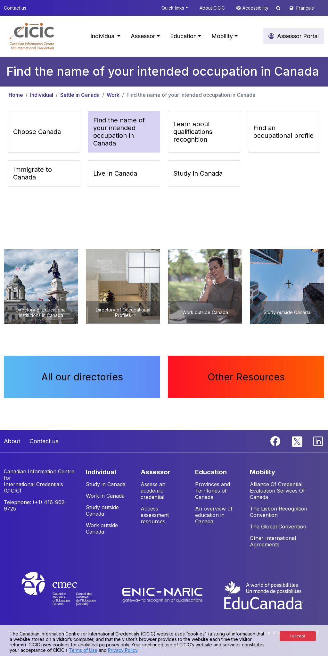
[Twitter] (297, 440)
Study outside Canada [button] (102, 510)
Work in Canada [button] (105, 496)
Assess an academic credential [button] (153, 490)
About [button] (12, 441)
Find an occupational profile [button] (283, 131)
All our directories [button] (82, 377)
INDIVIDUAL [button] (101, 472)
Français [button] (305, 8)
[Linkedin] (318, 440)
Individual (41, 95)
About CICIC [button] (212, 8)
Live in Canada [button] (115, 173)
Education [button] (183, 36)
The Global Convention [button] (278, 526)
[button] (32, 36)
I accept (297, 636)
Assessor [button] (143, 36)
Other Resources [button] (246, 377)
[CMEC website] (67, 594)
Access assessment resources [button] (155, 515)
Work (113, 95)
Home (16, 95)
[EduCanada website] (263, 594)
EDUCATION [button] (211, 472)
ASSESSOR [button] (155, 472)
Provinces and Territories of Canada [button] (212, 490)
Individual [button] (103, 36)
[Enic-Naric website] (163, 594)
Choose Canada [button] (37, 132)
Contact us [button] (15, 8)
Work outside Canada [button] (102, 528)
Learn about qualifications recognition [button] (192, 131)
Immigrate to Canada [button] (32, 173)
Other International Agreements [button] (273, 541)
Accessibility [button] (256, 8)
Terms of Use (83, 650)
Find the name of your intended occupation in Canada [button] (119, 131)
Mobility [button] (222, 36)
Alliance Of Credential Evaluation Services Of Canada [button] (277, 490)
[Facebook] (276, 440)
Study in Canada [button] (198, 173)
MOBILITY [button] (262, 472)
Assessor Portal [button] (298, 36)
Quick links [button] (172, 8)
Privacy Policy (122, 650)
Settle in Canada (80, 95)
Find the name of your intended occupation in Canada (191, 95)
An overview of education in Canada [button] (214, 515)
